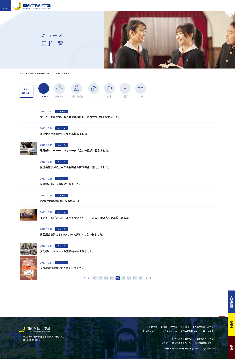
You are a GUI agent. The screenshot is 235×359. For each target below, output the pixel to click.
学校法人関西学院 (182, 338)
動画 (231, 348)
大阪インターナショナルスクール (161, 331)
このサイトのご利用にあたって (176, 342)
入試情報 (231, 302)
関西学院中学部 (26, 73)
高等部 (183, 326)
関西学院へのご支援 (204, 338)
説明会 (231, 324)
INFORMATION (43, 73)
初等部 (164, 326)
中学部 (174, 326)
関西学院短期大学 (188, 331)
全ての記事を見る (26, 91)
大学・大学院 (207, 331)
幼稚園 (154, 326)
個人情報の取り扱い (204, 342)
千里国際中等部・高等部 (202, 326)
